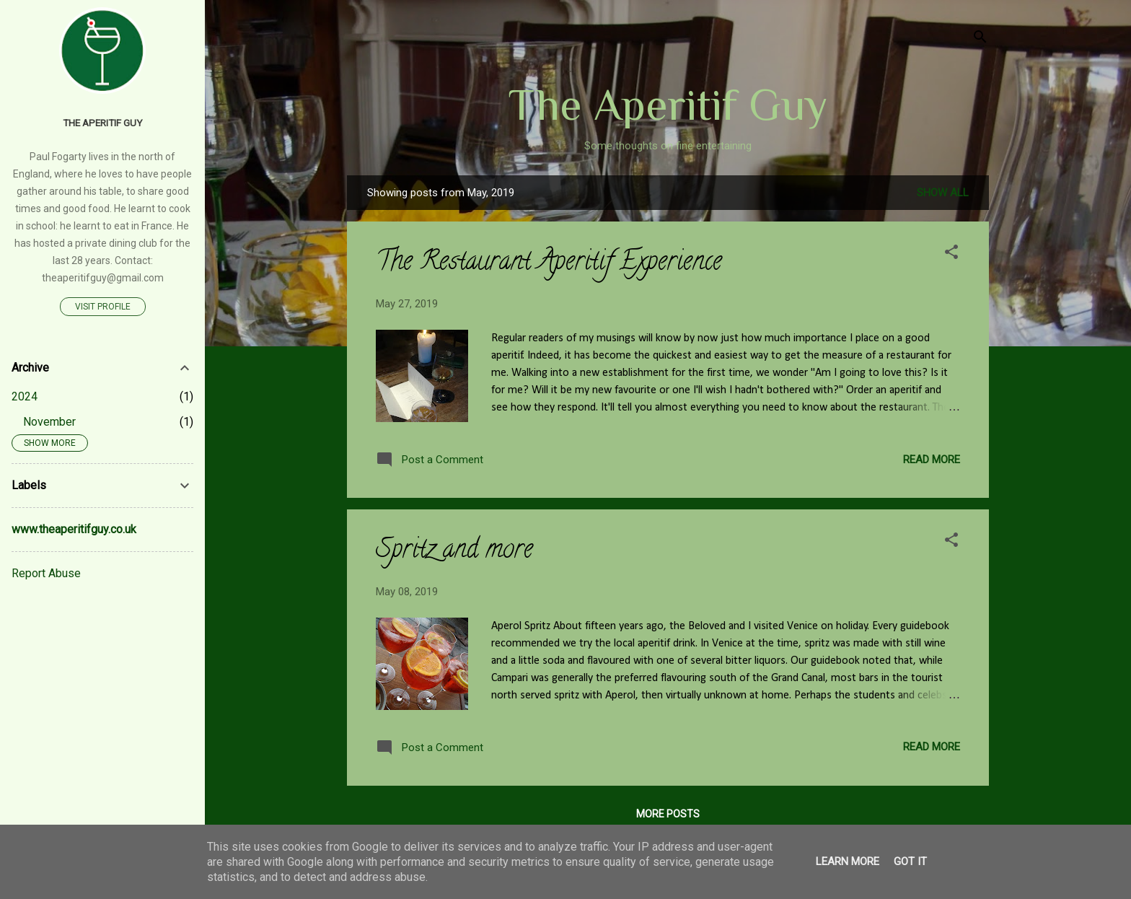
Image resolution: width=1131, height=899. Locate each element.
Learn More (847, 861)
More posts (668, 814)
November (49, 422)
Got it (910, 861)
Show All (943, 192)
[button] (951, 254)
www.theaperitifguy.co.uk (74, 529)
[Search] (980, 39)
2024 (25, 396)
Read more (931, 459)
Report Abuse (46, 573)
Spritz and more (454, 551)
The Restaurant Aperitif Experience (549, 263)
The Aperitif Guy (668, 104)
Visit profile (103, 307)
